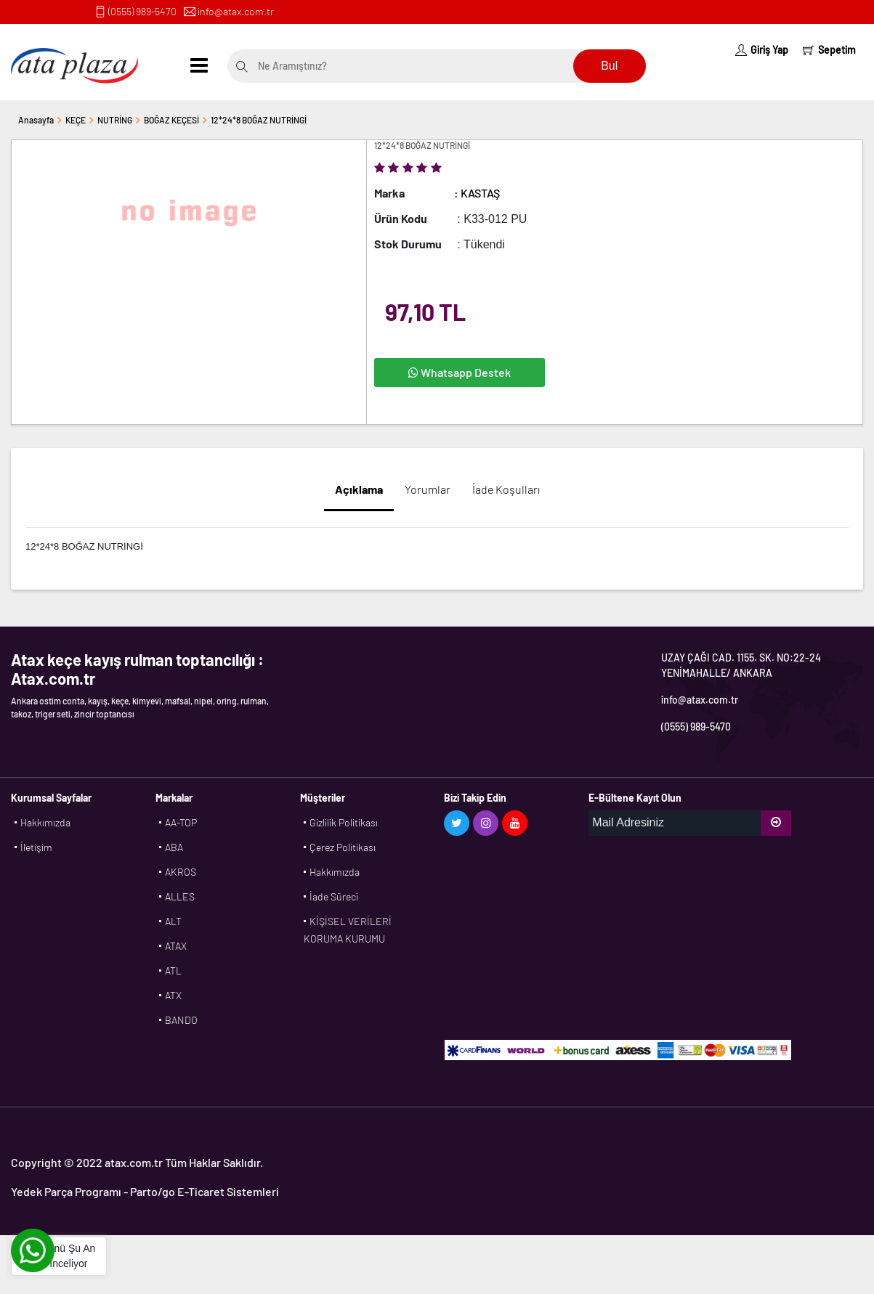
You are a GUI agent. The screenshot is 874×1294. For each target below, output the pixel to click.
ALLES (180, 896)
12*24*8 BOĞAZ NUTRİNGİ (259, 120)
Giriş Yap (761, 50)
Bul (609, 66)
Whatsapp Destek (459, 372)
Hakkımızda (45, 822)
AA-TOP (181, 822)
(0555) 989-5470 (142, 11)
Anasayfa (36, 120)
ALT (173, 921)
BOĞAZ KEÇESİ (171, 120)
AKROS (180, 872)
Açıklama (359, 489)
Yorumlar (427, 489)
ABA (174, 847)
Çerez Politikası (342, 847)
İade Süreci (333, 896)
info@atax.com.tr (236, 11)
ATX (173, 995)
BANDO (181, 1020)
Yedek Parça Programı (66, 1191)
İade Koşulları (506, 489)
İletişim (36, 847)
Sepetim (829, 50)
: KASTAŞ (477, 193)
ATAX (176, 946)
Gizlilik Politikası (343, 822)
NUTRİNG (114, 120)
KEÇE (75, 120)
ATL (173, 970)
